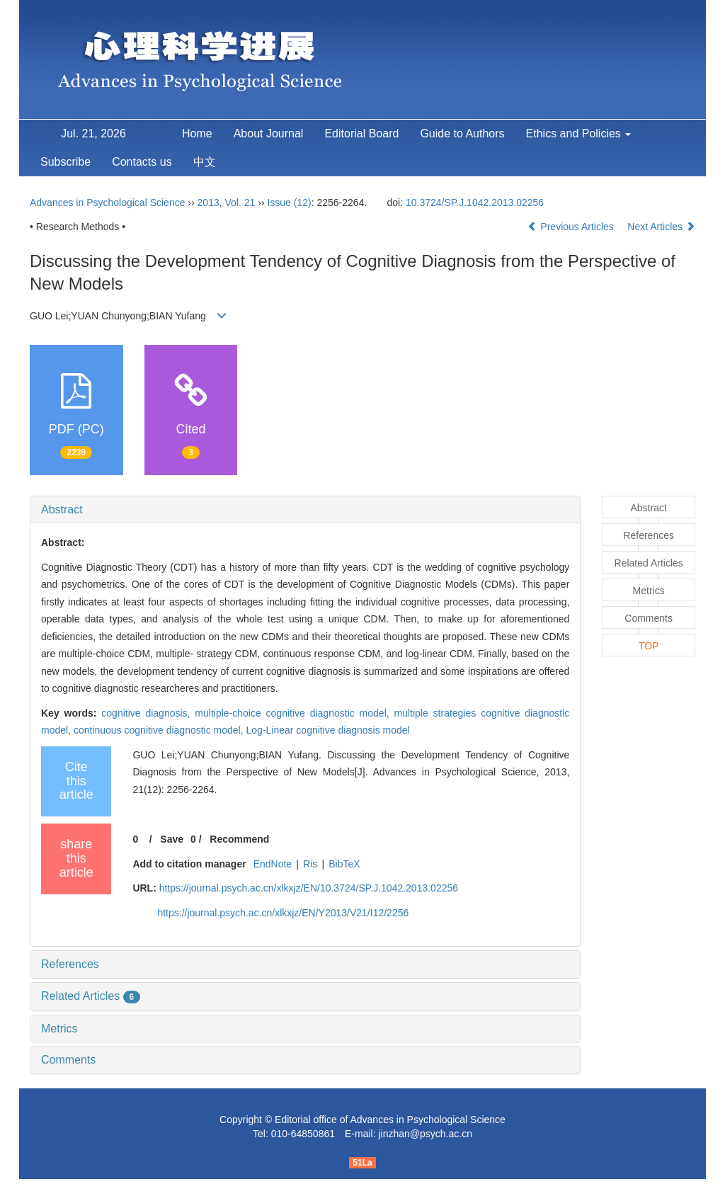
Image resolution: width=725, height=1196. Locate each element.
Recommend (239, 839)
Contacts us (141, 162)
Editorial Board (361, 133)
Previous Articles (571, 226)
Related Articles (90, 996)
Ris (310, 864)
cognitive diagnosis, (148, 713)
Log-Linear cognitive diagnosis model (328, 730)
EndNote (272, 864)
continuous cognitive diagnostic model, (160, 730)
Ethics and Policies (579, 133)
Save (171, 839)
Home (197, 133)
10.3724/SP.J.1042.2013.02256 (475, 202)
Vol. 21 (240, 202)
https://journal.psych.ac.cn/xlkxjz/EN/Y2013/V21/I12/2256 (283, 912)
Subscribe (65, 162)
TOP (649, 645)
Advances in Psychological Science (109, 202)
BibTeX (344, 864)
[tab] (305, 509)
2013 (208, 202)
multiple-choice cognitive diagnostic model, (294, 713)
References (70, 964)
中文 (204, 162)
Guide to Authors (462, 133)
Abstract (62, 509)
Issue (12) (289, 202)
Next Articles (661, 226)
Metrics (59, 1029)
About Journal (269, 133)
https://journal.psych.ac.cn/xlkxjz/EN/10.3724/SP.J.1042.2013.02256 (308, 888)
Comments (68, 1060)
